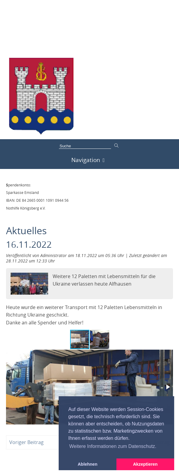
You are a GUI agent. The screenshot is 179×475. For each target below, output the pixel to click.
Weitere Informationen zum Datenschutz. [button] (112, 446)
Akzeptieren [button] (145, 464)
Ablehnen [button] (87, 464)
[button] (99, 339)
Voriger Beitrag (26, 442)
